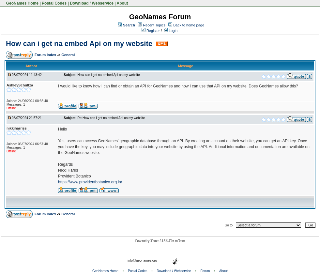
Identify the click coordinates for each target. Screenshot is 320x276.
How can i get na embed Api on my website (80, 43)
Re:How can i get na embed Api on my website (111, 118)
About (122, 3)
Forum (205, 271)
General (68, 55)
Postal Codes (54, 3)
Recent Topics (154, 25)
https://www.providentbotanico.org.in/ (90, 182)
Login (170, 31)
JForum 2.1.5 (158, 241)
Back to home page (188, 25)
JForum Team (176, 241)
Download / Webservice (92, 3)
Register (151, 31)
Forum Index (46, 55)
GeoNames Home (21, 3)
